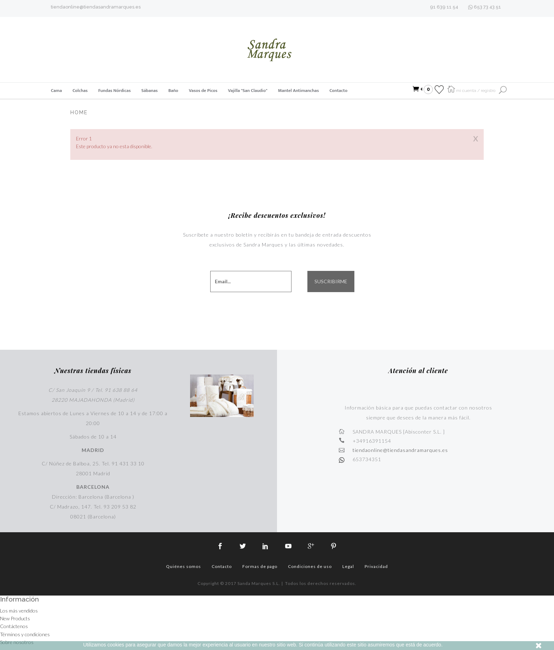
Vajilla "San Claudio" (247, 90)
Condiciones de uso (310, 566)
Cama (56, 90)
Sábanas (149, 90)
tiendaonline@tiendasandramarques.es (96, 7)
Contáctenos (14, 626)
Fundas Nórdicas (114, 90)
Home (79, 112)
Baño (173, 90)
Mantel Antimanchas (298, 90)
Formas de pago (259, 566)
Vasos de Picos (203, 90)
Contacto (338, 90)
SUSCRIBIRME (330, 281)
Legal (348, 566)
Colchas (80, 90)
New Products (15, 618)
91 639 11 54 (444, 7)
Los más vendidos (19, 611)
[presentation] (275, 311)
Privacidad (376, 566)
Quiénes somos (183, 566)
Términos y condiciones (25, 634)
